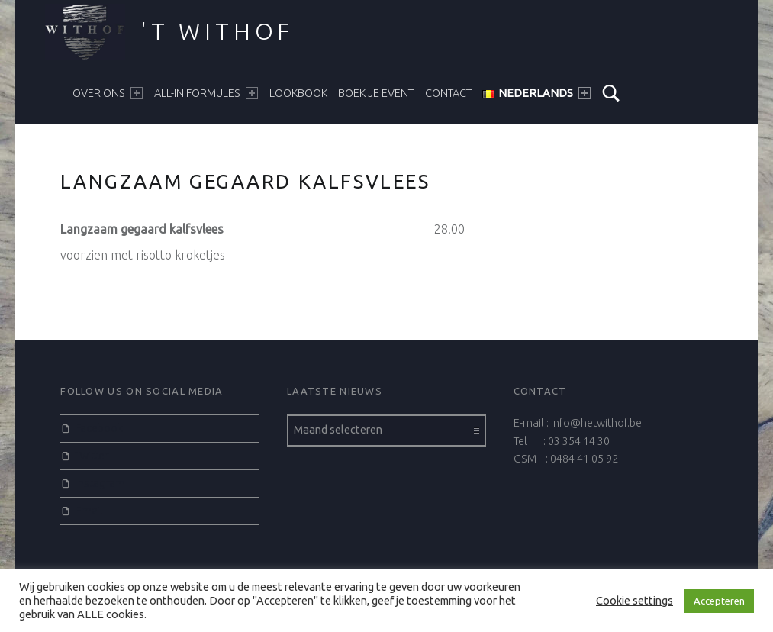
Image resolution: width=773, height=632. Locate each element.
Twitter (92, 456)
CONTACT (448, 93)
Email (89, 511)
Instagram (100, 483)
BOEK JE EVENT (376, 93)
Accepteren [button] (719, 600)
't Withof (217, 31)
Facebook (99, 428)
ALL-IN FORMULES (206, 93)
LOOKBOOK (298, 93)
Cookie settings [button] (634, 600)
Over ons (107, 93)
